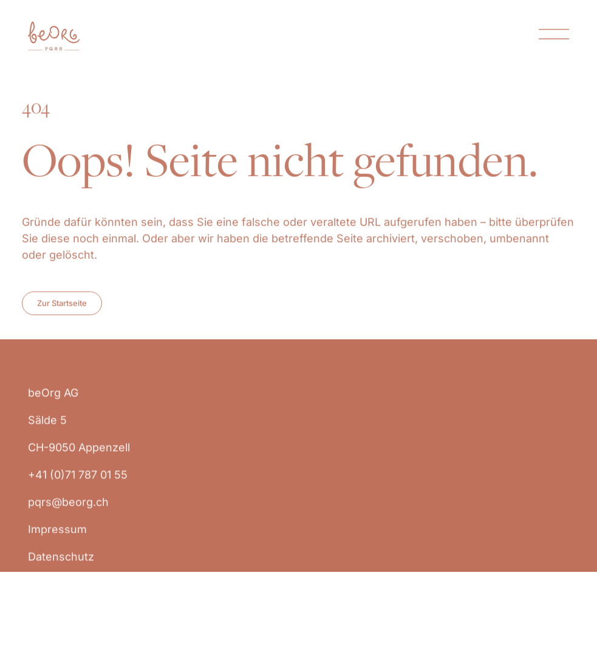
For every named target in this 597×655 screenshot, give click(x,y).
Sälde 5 (47, 428)
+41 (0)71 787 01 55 (78, 483)
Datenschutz (61, 564)
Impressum (57, 537)
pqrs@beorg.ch (68, 510)
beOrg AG (53, 401)
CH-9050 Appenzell (80, 455)
